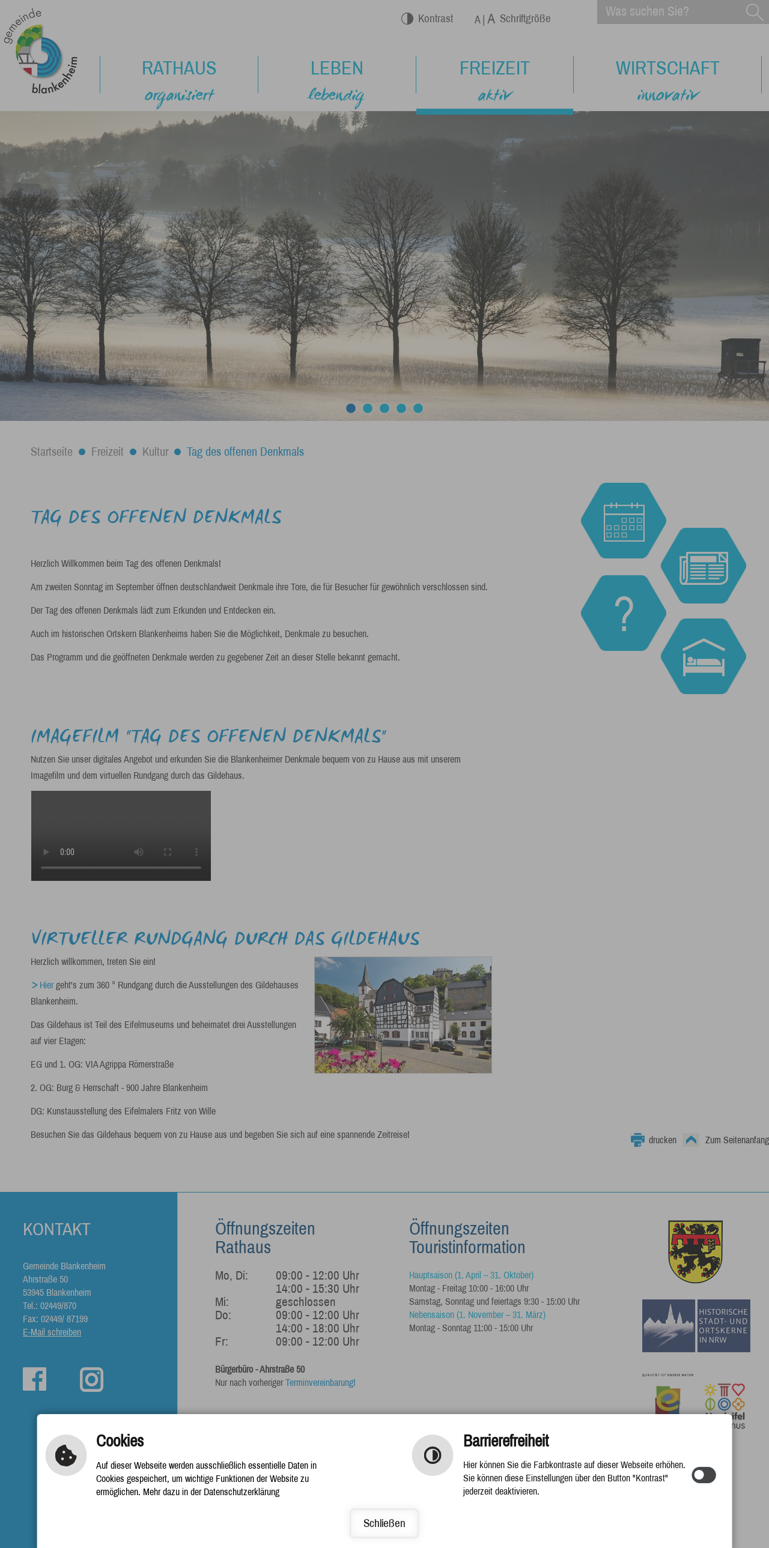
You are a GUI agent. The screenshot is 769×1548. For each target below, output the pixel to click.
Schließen (384, 1523)
